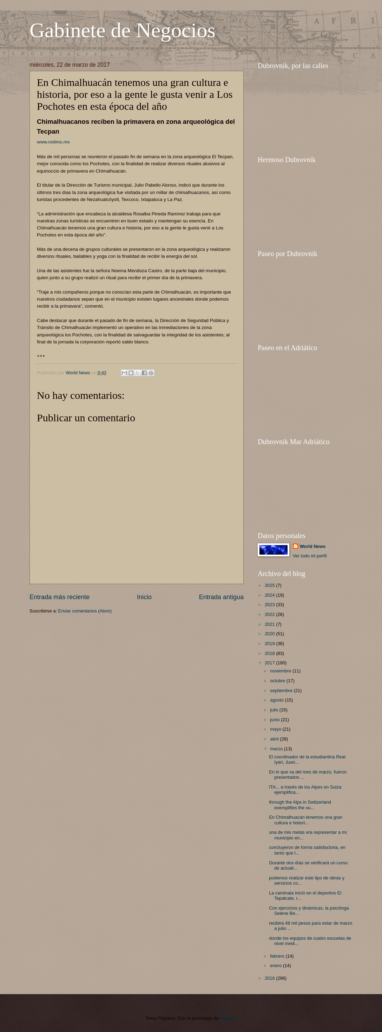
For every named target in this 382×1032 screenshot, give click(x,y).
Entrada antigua (221, 597)
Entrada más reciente (59, 597)
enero (276, 965)
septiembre (282, 690)
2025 (270, 585)
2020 (270, 633)
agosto (277, 700)
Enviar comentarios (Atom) (85, 611)
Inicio (144, 597)
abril (275, 739)
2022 (270, 614)
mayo (276, 729)
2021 (270, 624)
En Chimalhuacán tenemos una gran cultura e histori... (305, 820)
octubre (278, 680)
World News (312, 546)
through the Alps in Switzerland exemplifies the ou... (300, 804)
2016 (270, 978)
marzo (277, 748)
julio (274, 709)
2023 (270, 604)
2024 (270, 595)
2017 (270, 662)
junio (275, 719)
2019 (270, 643)
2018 (270, 653)
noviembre (281, 671)
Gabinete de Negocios (122, 30)
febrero (277, 956)
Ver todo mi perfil (310, 555)
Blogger (228, 1018)
